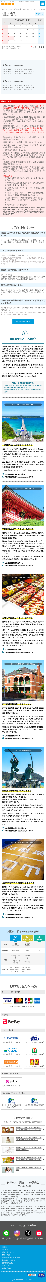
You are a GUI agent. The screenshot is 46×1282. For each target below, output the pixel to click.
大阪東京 (28, 69)
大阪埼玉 (6, 69)
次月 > (40, 20)
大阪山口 (17, 73)
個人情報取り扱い (8, 1263)
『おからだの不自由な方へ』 (22, 292)
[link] (31, 1275)
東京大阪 (28, 85)
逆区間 (39, 14)
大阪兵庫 (6, 73)
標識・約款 (6, 1255)
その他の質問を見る (23, 321)
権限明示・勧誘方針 (9, 1260)
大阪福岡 (28, 73)
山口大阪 (17, 89)
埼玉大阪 (6, 85)
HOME (4, 1247)
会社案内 (5, 1249)
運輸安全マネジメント (9, 1252)
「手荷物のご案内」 (32, 112)
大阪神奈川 (7, 71)
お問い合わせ (6, 1268)
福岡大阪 (28, 89)
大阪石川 (19, 71)
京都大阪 (29, 87)
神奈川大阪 (7, 87)
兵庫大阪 (6, 89)
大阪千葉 (17, 69)
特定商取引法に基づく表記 (11, 1257)
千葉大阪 (17, 85)
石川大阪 (19, 87)
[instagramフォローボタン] (17, 1233)
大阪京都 (29, 71)
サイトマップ (6, 1265)
